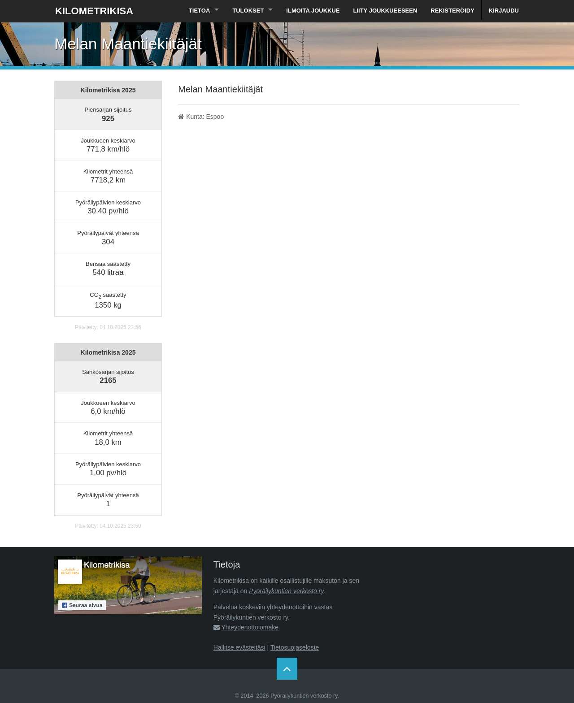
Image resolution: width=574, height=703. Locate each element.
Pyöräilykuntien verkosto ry (286, 591)
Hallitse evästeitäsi (239, 647)
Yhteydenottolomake (249, 627)
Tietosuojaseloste (294, 647)
